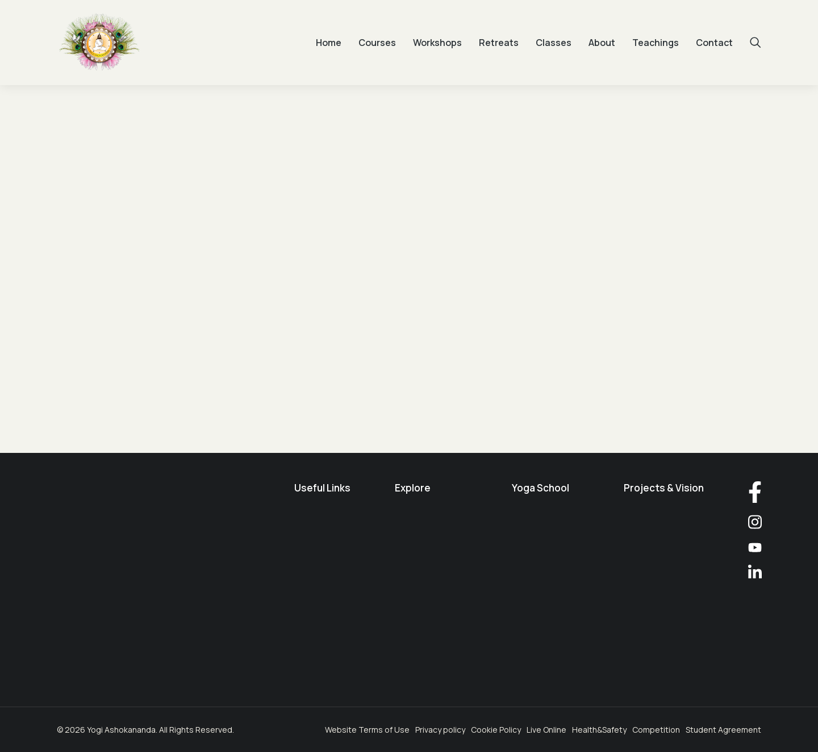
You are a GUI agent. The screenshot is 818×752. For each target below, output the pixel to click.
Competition (656, 729)
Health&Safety (599, 729)
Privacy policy (440, 729)
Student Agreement (723, 729)
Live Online (546, 729)
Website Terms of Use (367, 729)
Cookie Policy (496, 729)
